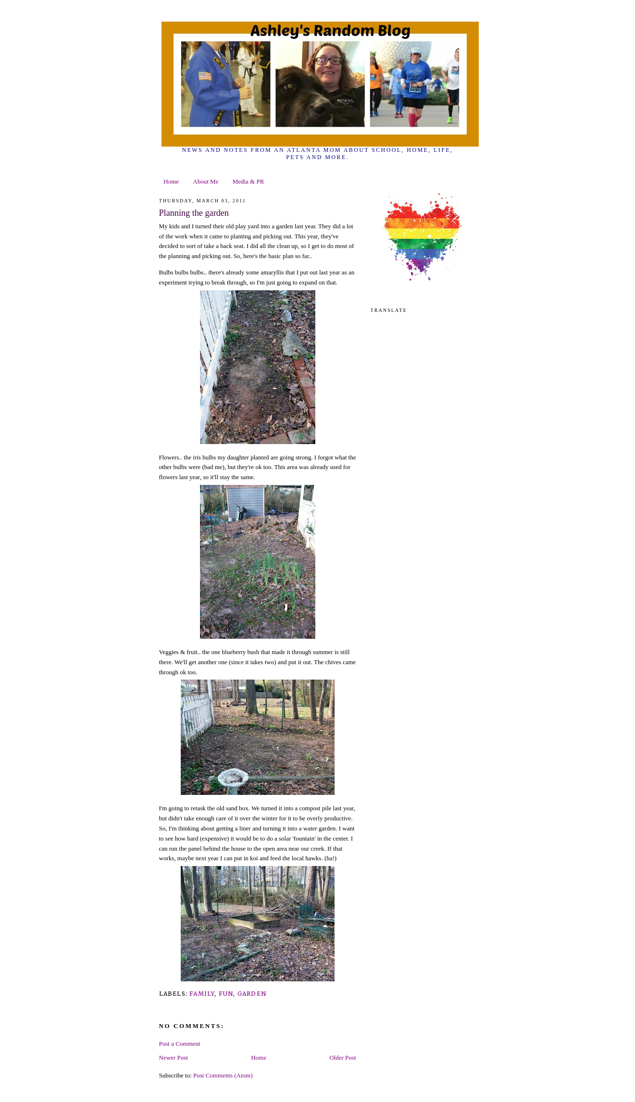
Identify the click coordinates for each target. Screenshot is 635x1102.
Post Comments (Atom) (223, 1075)
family (201, 993)
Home (171, 181)
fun (226, 993)
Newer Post (173, 1057)
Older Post (342, 1057)
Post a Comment (179, 1043)
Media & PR (248, 181)
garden (251, 993)
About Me (205, 181)
